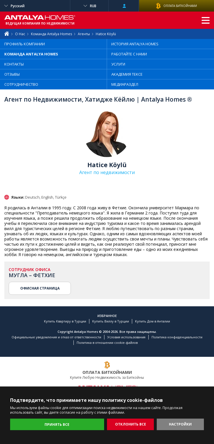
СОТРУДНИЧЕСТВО (21, 84)
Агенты (84, 33)
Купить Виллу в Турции (110, 321)
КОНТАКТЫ (14, 64)
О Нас (20, 33)
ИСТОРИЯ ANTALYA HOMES (134, 43)
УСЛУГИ (118, 64)
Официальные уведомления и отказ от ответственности (56, 337)
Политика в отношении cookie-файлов (107, 342)
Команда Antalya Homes (51, 33)
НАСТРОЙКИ (180, 424)
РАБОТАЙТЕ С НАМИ (129, 54)
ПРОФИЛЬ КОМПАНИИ (24, 43)
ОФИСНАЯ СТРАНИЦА (40, 288)
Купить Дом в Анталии (152, 321)
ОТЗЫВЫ (12, 74)
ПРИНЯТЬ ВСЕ (57, 424)
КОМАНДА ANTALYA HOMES (31, 54)
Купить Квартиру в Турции (65, 321)
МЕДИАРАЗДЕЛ (124, 84)
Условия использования (126, 337)
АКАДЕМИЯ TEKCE (127, 74)
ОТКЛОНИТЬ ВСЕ (130, 424)
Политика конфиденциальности (177, 337)
